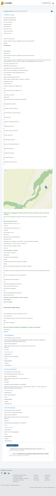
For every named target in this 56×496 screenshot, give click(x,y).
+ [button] (5, 171)
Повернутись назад (9, 14)
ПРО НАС (36, 478)
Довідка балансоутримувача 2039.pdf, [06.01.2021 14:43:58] (33, 453)
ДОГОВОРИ (47, 480)
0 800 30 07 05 (46, 3)
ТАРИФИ (47, 478)
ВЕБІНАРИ (47, 476)
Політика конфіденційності (49, 487)
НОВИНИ (36, 475)
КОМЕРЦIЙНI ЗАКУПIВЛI (18, 480)
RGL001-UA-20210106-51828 (20, 11)
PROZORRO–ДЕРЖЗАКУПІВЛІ (19, 475)
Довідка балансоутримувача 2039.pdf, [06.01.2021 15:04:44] (25, 448)
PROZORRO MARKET (18, 476)
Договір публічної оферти (36, 487)
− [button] (5, 173)
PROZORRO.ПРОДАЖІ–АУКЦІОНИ (20, 478)
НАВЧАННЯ (47, 475)
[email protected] (8, 360)
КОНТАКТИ (36, 476)
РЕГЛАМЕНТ (36, 480)
